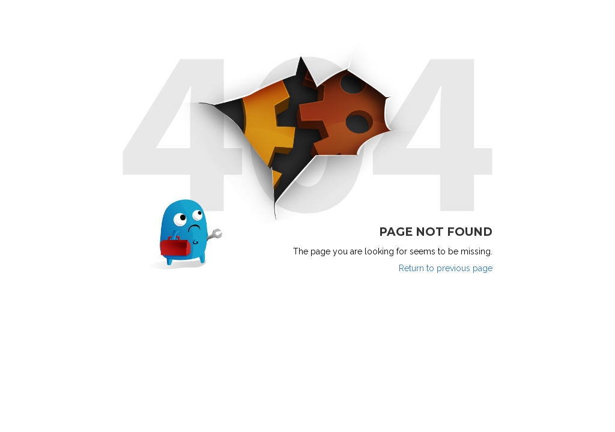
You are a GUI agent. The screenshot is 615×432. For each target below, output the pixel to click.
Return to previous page (445, 268)
